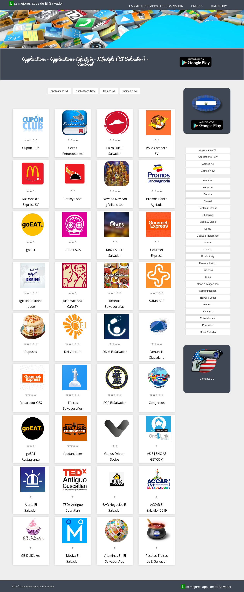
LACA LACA (73, 250)
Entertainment (208, 318)
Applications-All (59, 91)
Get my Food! (72, 199)
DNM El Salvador (115, 352)
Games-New (130, 91)
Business (208, 270)
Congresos (157, 403)
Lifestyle (207, 311)
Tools (208, 277)
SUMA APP (156, 301)
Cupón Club (30, 148)
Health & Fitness (208, 208)
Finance (207, 304)
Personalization (207, 263)
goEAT (31, 250)
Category (220, 6)
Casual (208, 201)
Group (197, 6)
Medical (207, 249)
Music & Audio (208, 332)
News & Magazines (207, 284)
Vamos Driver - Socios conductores (115, 459)
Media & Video (208, 221)
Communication (208, 290)
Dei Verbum (72, 352)
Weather (208, 180)
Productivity (207, 256)
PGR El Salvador (114, 403)
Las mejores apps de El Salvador (36, 3)
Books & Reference (208, 235)
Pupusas (30, 352)
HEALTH (208, 187)
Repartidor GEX (31, 403)
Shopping (207, 215)
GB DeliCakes (30, 555)
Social (207, 228)
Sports (207, 242)
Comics (208, 194)
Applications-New (85, 91)
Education (207, 325)
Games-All (109, 91)
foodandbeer (72, 454)
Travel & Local (208, 297)
